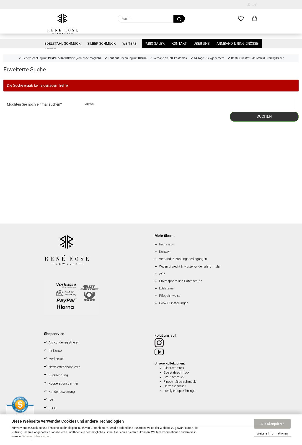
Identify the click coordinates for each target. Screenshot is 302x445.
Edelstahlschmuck (176, 372)
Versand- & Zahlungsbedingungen (183, 259)
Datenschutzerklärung (36, 436)
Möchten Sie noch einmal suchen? (34, 104)
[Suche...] (179, 19)
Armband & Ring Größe (237, 44)
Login (253, 4)
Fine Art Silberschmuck (180, 381)
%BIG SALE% (155, 44)
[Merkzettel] (241, 18)
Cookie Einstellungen (173, 303)
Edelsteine (166, 288)
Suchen (264, 116)
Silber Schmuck (101, 44)
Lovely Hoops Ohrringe (179, 391)
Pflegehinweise (169, 295)
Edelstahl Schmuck (62, 44)
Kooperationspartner (63, 383)
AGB (162, 274)
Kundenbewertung (62, 391)
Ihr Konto (55, 350)
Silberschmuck (174, 368)
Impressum (167, 244)
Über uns (202, 44)
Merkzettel (56, 359)
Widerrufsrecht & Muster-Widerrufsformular (190, 266)
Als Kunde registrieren (64, 342)
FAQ (51, 400)
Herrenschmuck (175, 386)
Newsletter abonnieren (64, 367)
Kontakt (179, 44)
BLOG (53, 408)
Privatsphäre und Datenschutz (180, 281)
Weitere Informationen (272, 433)
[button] (254, 18)
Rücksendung (58, 375)
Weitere (129, 44)
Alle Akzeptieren (272, 424)
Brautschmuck (174, 377)
